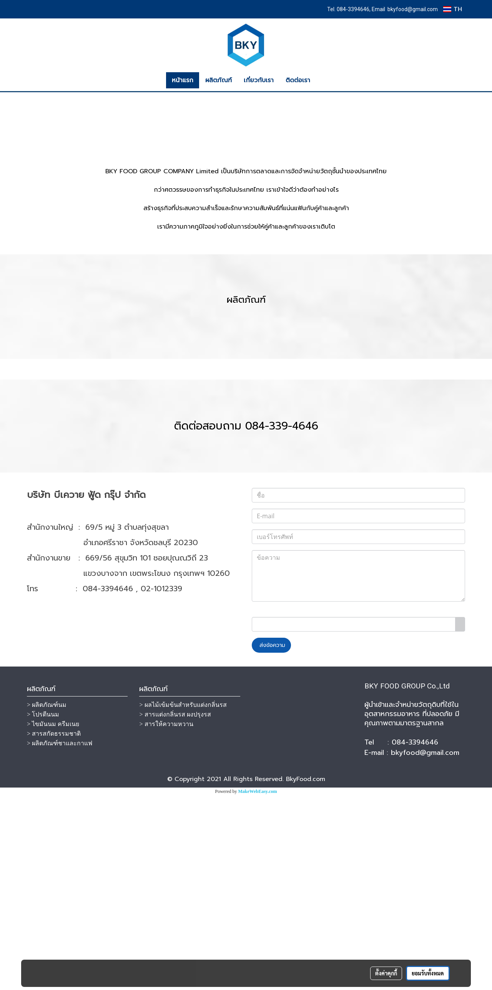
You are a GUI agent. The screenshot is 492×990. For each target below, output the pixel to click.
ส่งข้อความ (271, 840)
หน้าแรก (182, 80)
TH (452, 9)
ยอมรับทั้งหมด (428, 973)
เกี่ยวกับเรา (259, 80)
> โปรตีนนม (43, 909)
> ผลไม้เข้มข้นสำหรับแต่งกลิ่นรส (182, 899)
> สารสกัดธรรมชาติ (54, 928)
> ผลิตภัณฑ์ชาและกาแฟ (59, 938)
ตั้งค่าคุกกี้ (386, 973)
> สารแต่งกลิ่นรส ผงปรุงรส (175, 909)
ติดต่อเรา (298, 80)
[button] (323, 80)
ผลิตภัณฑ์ (218, 80)
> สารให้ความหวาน (166, 918)
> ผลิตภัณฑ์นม (46, 899)
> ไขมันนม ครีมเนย (53, 918)
